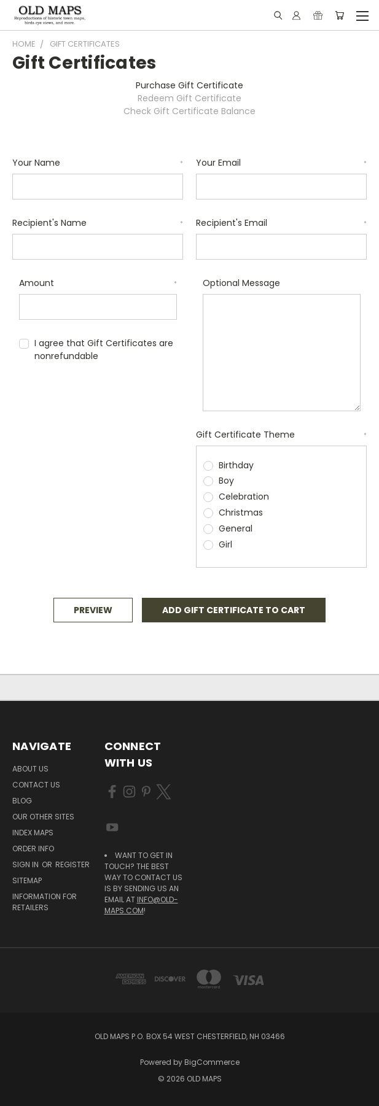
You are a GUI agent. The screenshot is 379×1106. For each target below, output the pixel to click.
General (235, 528)
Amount (98, 283)
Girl (225, 544)
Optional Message (241, 283)
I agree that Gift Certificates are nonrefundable (103, 349)
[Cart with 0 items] (339, 15)
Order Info (33, 848)
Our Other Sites (43, 816)
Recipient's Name (97, 223)
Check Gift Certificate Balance (189, 111)
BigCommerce (212, 1062)
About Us (30, 769)
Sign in (26, 864)
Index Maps (32, 832)
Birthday (236, 465)
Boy (226, 480)
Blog (22, 800)
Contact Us (36, 784)
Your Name (97, 163)
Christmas (241, 512)
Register (72, 864)
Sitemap (27, 880)
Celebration (244, 496)
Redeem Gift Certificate (189, 98)
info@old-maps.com (141, 905)
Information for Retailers (44, 902)
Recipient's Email (281, 223)
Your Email (281, 163)
